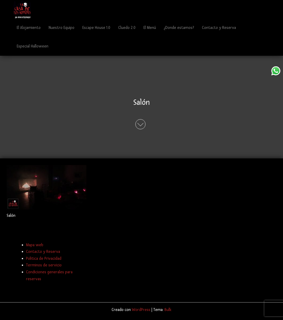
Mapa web (34, 245)
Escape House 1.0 (96, 27)
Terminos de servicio (44, 265)
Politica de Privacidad (43, 258)
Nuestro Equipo (61, 27)
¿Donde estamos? (179, 27)
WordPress (141, 309)
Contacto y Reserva (219, 27)
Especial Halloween (32, 46)
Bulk (167, 309)
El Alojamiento (29, 27)
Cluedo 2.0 (127, 27)
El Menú (149, 27)
